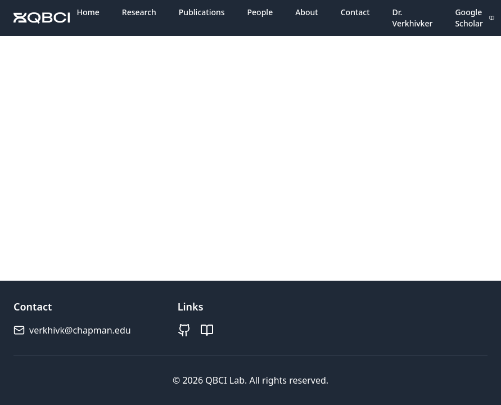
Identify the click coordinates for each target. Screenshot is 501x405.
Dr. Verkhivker (412, 18)
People (260, 12)
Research (139, 12)
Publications (202, 12)
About (306, 12)
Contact (355, 12)
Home (87, 12)
